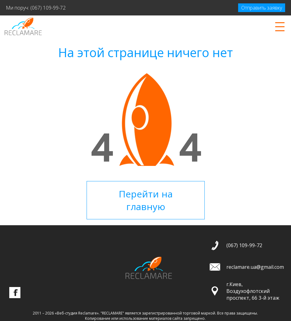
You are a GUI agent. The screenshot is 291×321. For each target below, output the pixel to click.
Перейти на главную (146, 200)
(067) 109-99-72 (48, 7)
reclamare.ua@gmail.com (255, 267)
